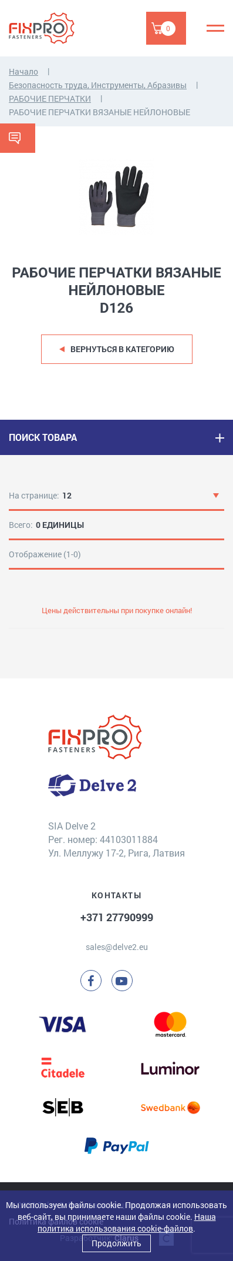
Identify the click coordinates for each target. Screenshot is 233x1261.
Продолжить (116, 1243)
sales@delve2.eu (117, 946)
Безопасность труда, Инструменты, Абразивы (98, 85)
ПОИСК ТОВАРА (43, 437)
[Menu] (215, 28)
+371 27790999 (116, 917)
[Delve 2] (50, 28)
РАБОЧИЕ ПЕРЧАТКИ (50, 98)
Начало (23, 71)
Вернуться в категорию (122, 348)
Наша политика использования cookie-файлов (127, 1222)
